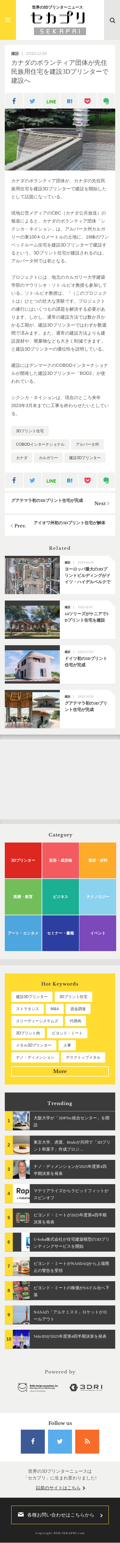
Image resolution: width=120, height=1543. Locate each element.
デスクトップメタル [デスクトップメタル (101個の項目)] (83, 1057)
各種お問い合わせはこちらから (54, 1514)
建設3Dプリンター (85, 458)
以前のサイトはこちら (58, 1488)
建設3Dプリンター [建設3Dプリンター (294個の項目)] (32, 997)
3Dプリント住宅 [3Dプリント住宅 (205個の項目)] (73, 997)
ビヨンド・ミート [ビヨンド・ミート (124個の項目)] (67, 1033)
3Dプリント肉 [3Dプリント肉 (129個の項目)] (28, 1033)
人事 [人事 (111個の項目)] (67, 1045)
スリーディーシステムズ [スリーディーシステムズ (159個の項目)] (37, 1021)
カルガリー (48, 458)
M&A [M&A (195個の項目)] (55, 1009)
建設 (15, 53)
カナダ (22, 458)
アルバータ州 (87, 444)
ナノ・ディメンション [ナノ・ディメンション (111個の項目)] (35, 1057)
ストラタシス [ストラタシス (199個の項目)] (27, 1009)
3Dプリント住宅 (30, 431)
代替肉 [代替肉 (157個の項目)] (75, 1021)
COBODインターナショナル (40, 444)
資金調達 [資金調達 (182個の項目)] (78, 1009)
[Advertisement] (60, 779)
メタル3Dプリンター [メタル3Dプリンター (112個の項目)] (34, 1045)
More (60, 1071)
